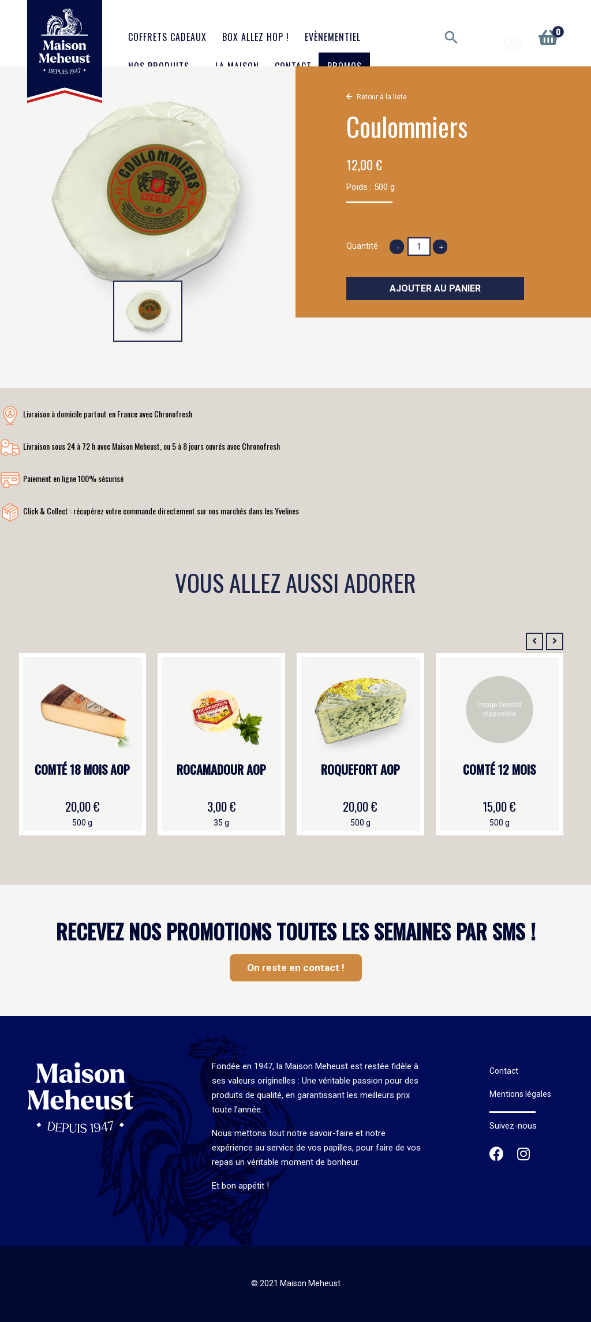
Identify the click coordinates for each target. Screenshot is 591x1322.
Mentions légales (520, 1094)
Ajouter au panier (435, 288)
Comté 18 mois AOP (82, 770)
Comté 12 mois (499, 770)
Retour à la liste (382, 97)
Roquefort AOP (360, 770)
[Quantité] (419, 246)
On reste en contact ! (296, 967)
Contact (503, 1070)
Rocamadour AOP (221, 770)
